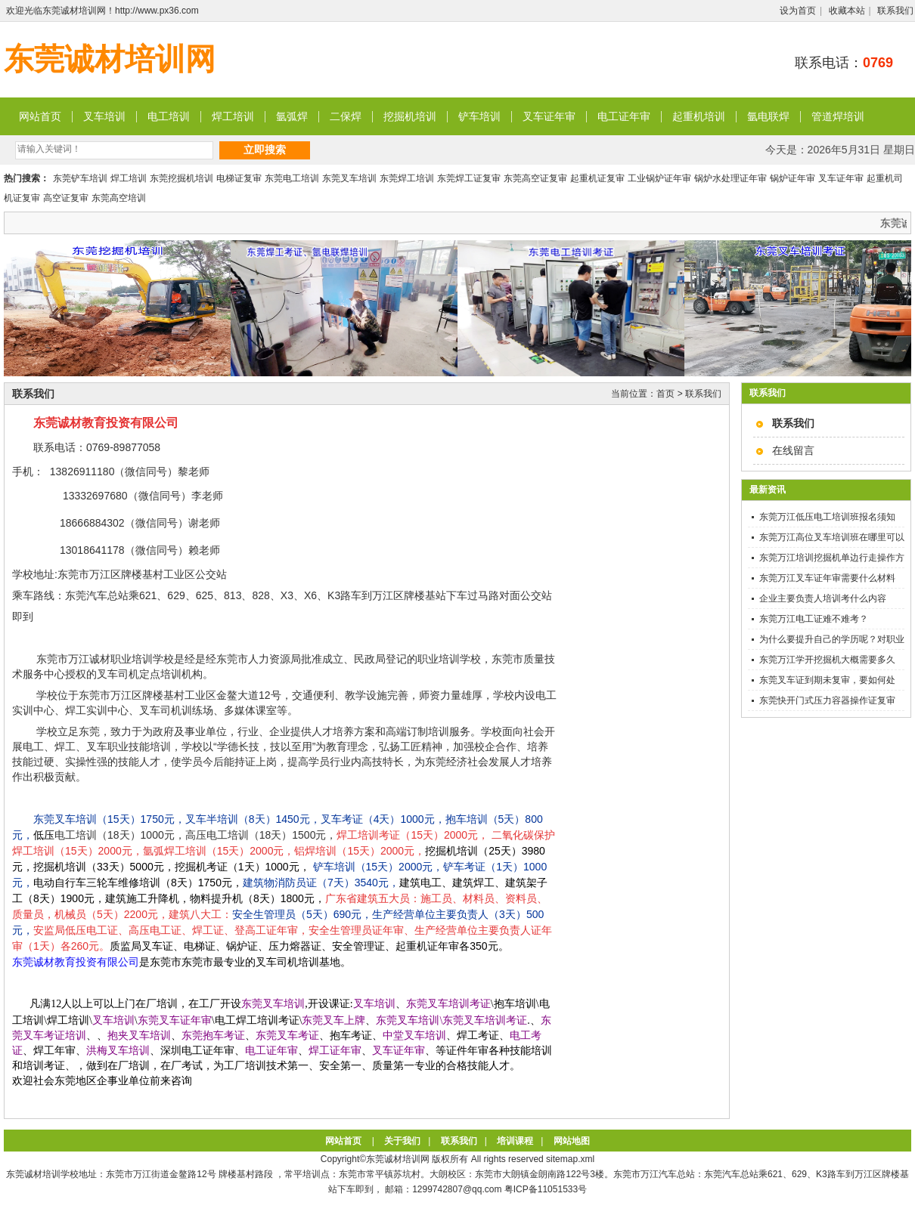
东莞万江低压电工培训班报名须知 (827, 517)
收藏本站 (847, 10)
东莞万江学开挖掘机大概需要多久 (827, 659)
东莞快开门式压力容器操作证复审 (827, 700)
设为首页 (798, 10)
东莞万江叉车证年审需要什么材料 (827, 578)
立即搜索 (264, 150)
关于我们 (402, 1141)
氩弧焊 (292, 116)
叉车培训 (104, 116)
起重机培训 (698, 116)
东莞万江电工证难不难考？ (813, 619)
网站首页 (40, 116)
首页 (665, 393)
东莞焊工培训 (407, 178)
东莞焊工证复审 (469, 178)
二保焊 (345, 116)
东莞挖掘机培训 (181, 178)
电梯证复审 (239, 178)
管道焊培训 (837, 116)
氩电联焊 (768, 116)
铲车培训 (479, 116)
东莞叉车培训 (349, 178)
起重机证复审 (597, 178)
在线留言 (793, 450)
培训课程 (515, 1141)
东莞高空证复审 (535, 178)
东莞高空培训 (119, 198)
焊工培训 (233, 116)
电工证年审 (623, 116)
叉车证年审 (549, 116)
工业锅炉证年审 (659, 178)
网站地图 (572, 1141)
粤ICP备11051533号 (545, 1189)
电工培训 (168, 116)
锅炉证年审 (792, 178)
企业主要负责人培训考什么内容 (822, 598)
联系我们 (895, 10)
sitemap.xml (570, 1159)
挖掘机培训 (409, 116)
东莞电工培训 (292, 178)
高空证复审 (65, 198)
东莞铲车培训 (80, 178)
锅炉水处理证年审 (730, 178)
